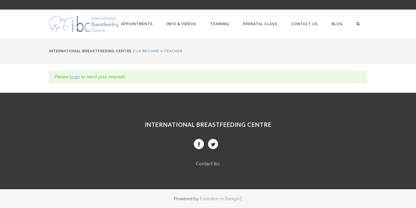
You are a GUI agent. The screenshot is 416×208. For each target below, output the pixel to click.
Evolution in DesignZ (221, 198)
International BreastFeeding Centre (90, 51)
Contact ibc (208, 163)
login (75, 76)
